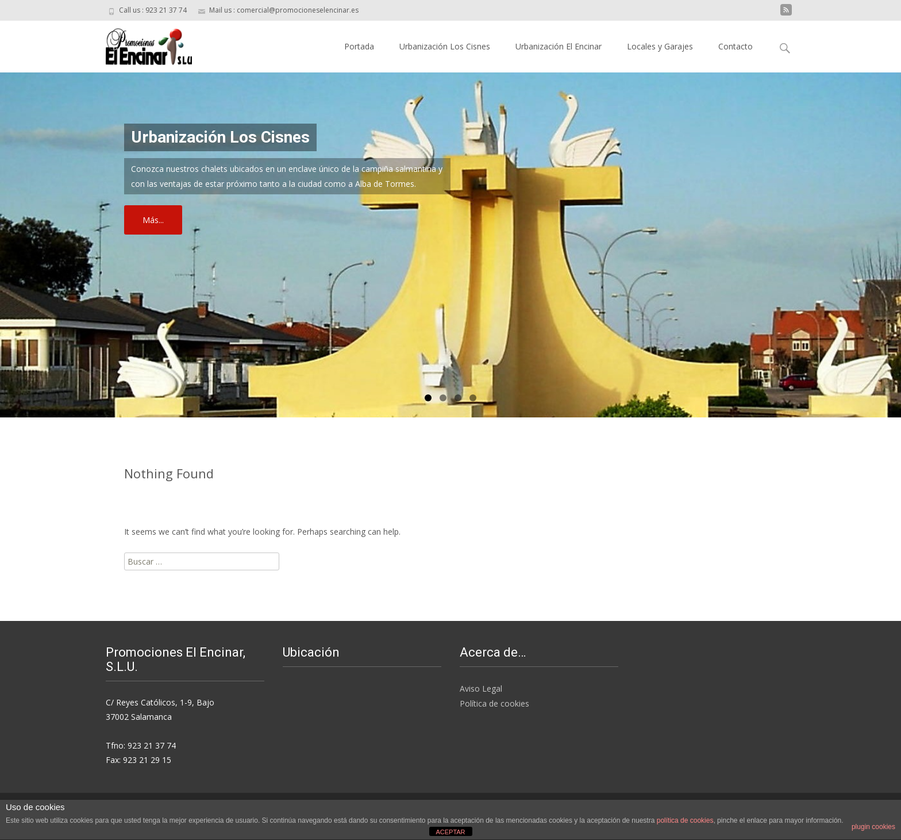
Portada (359, 46)
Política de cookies (494, 703)
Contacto (735, 46)
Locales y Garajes (660, 46)
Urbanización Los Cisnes (444, 46)
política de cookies (685, 820)
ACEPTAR (450, 832)
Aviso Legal (481, 688)
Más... (153, 219)
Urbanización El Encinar (558, 46)
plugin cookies (873, 827)
